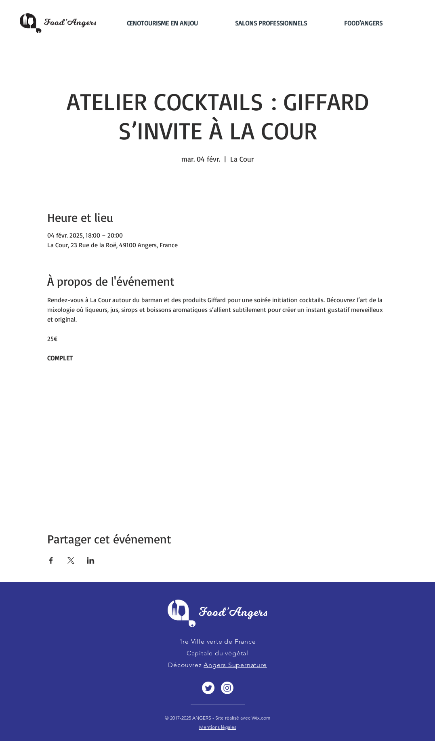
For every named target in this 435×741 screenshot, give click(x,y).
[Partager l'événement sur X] (71, 560)
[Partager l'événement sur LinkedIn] (91, 560)
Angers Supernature (235, 665)
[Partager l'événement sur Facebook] (51, 560)
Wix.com (260, 718)
